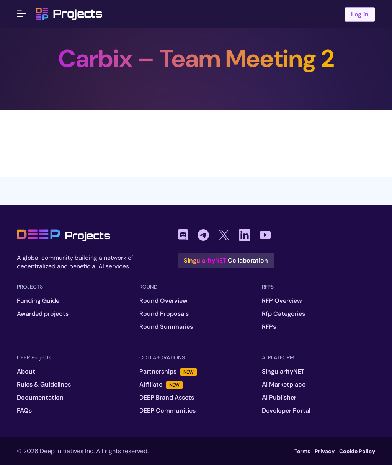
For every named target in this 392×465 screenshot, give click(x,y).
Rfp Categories (283, 314)
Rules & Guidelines (44, 384)
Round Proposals (164, 314)
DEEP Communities (167, 410)
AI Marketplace (283, 384)
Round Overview (163, 301)
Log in (360, 14)
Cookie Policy (357, 451)
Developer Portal (286, 410)
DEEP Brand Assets (166, 397)
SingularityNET (283, 371)
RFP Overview (282, 301)
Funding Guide (38, 301)
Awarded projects (43, 314)
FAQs (24, 410)
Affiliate (161, 384)
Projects (69, 14)
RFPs (269, 327)
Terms (302, 451)
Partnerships (168, 371)
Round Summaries (166, 327)
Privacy (325, 451)
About (26, 371)
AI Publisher (279, 397)
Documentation (40, 397)
